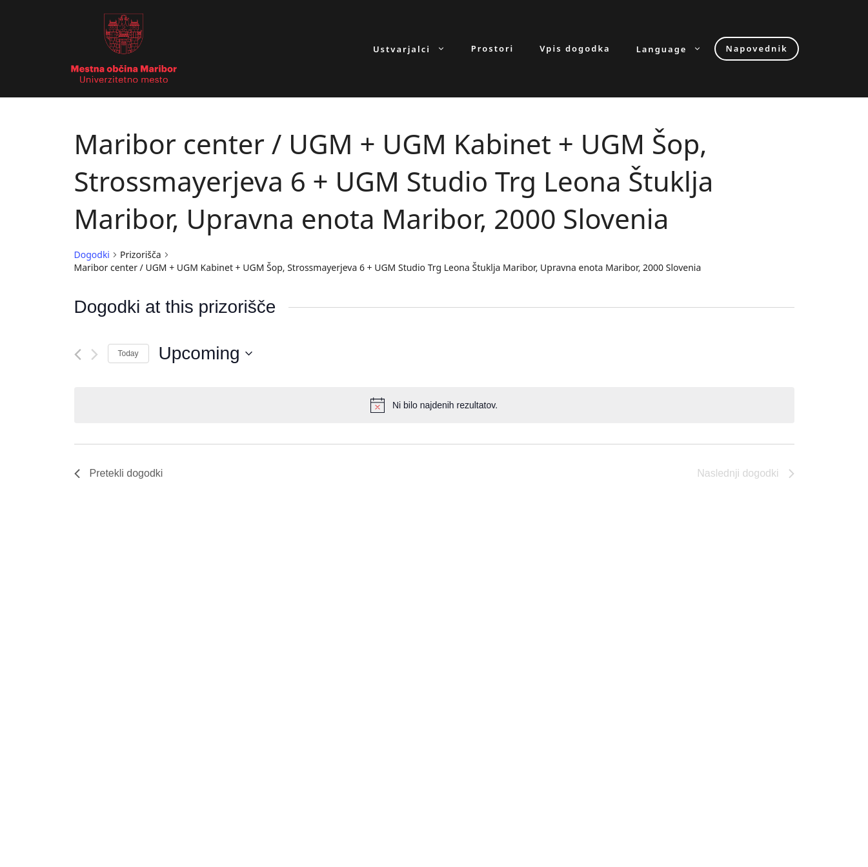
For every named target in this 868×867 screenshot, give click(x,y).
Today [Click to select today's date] (128, 353)
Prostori (492, 49)
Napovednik (756, 48)
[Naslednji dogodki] (94, 354)
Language (675, 49)
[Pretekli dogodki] (77, 354)
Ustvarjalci (415, 49)
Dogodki (92, 254)
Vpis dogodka (575, 49)
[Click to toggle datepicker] (205, 353)
